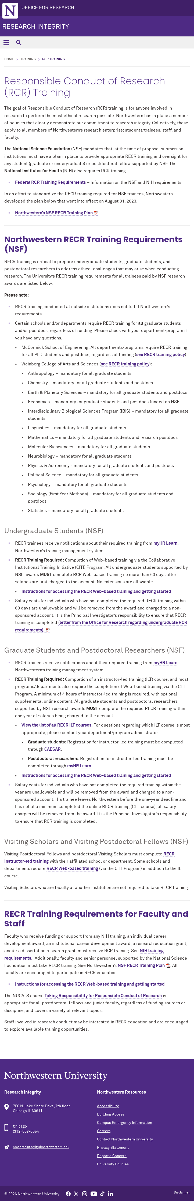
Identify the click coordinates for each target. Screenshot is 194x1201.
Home (9, 59)
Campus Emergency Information (124, 1123)
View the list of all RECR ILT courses (56, 725)
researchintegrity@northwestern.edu (41, 1147)
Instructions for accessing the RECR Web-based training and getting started (96, 591)
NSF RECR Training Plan (141, 965)
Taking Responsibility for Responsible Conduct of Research (103, 996)
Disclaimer (182, 1192)
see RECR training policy (160, 355)
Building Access (110, 1114)
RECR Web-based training (72, 868)
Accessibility (108, 1106)
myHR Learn (165, 543)
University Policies (113, 1164)
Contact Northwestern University (125, 1139)
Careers (103, 1131)
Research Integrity (35, 27)
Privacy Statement (113, 1148)
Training (28, 59)
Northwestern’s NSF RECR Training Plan (54, 213)
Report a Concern (112, 1156)
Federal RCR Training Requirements (50, 182)
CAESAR (52, 749)
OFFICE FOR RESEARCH (47, 7)
